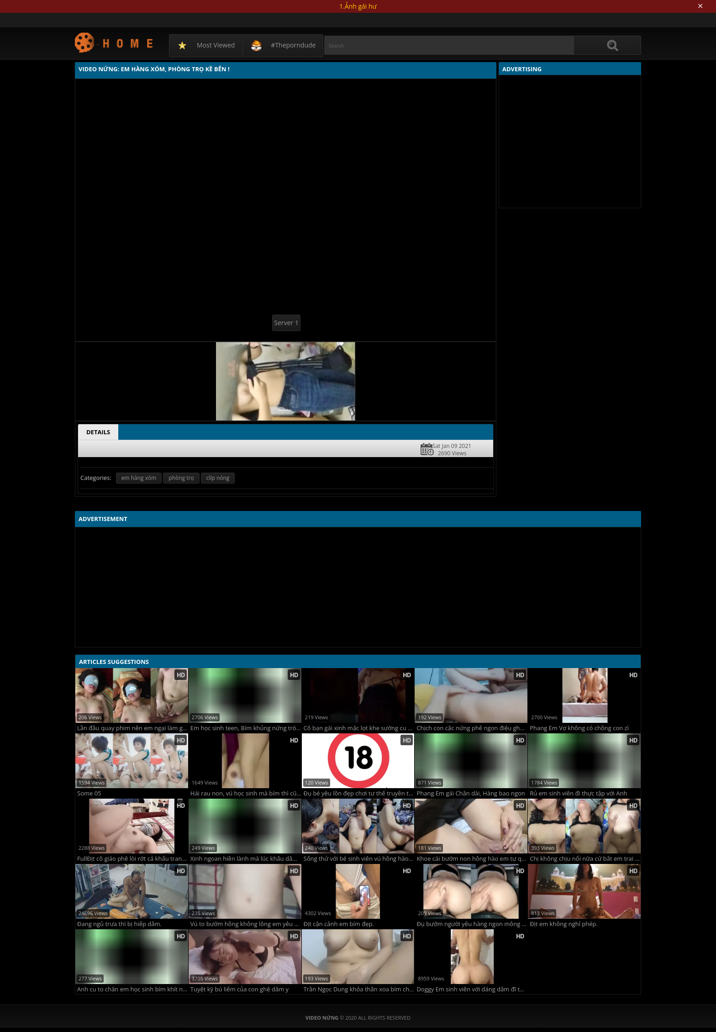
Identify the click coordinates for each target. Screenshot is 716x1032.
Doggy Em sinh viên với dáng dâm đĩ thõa (471, 989)
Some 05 (89, 793)
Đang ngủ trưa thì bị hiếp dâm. (119, 924)
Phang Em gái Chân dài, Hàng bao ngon (470, 793)
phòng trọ (181, 478)
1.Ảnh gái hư (358, 6)
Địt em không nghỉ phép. (564, 924)
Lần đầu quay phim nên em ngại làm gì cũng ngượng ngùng (132, 728)
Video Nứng (114, 42)
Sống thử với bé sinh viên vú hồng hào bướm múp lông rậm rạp (359, 859)
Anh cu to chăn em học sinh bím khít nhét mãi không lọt (132, 989)
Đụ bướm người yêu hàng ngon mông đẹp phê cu (471, 924)
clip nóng (218, 478)
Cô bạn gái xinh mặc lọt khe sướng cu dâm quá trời (359, 728)
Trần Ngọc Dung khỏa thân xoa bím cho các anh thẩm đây (359, 989)
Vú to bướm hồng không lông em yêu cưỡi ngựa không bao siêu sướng (245, 924)
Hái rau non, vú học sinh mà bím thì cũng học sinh (245, 793)
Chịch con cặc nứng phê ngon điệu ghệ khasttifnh (471, 728)
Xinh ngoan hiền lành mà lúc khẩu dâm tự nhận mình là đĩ (245, 859)
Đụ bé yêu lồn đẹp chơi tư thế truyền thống (359, 793)
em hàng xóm (139, 478)
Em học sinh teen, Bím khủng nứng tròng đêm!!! (245, 728)
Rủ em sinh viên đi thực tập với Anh (578, 793)
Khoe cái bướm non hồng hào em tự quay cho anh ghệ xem (471, 859)
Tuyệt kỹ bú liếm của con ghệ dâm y (239, 989)
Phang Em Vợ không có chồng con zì (579, 728)
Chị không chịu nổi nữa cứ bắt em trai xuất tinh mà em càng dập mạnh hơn (585, 859)
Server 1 (286, 322)
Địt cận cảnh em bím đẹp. (339, 924)
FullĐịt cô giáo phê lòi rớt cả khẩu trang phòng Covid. (132, 859)
